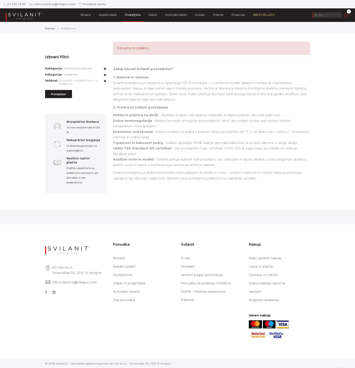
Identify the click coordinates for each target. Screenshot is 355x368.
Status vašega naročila (267, 283)
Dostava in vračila (263, 275)
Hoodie (200, 15)
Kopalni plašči (108, 15)
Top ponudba (124, 300)
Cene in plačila (261, 266)
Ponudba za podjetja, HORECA (206, 283)
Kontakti (188, 266)
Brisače (86, 15)
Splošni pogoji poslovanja (202, 275)
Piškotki (187, 300)
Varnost (255, 292)
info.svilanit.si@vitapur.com (74, 282)
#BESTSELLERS (263, 15)
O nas (185, 258)
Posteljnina (133, 15)
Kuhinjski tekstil (176, 15)
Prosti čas (238, 15)
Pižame (218, 15)
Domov (50, 28)
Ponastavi (58, 94)
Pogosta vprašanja (264, 300)
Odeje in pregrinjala (129, 283)
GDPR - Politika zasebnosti (203, 292)
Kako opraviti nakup (265, 258)
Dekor (153, 15)
